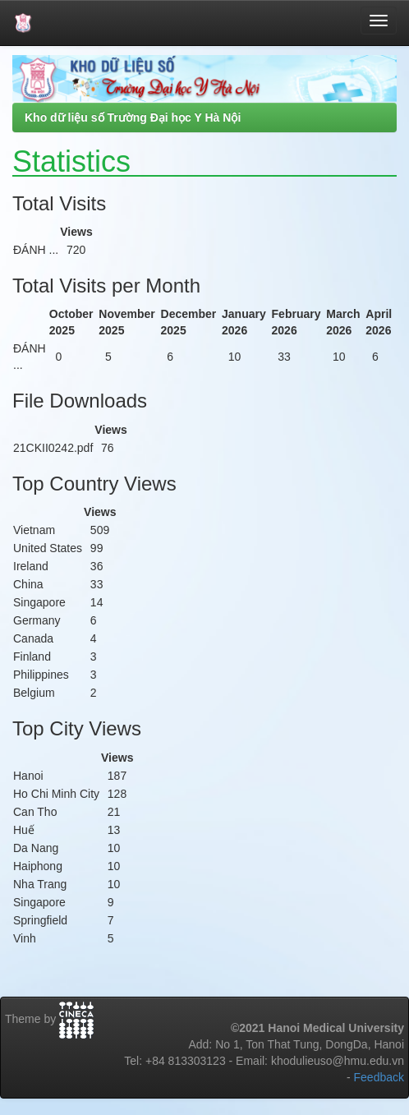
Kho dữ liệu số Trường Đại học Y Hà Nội (133, 117)
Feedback (379, 1077)
